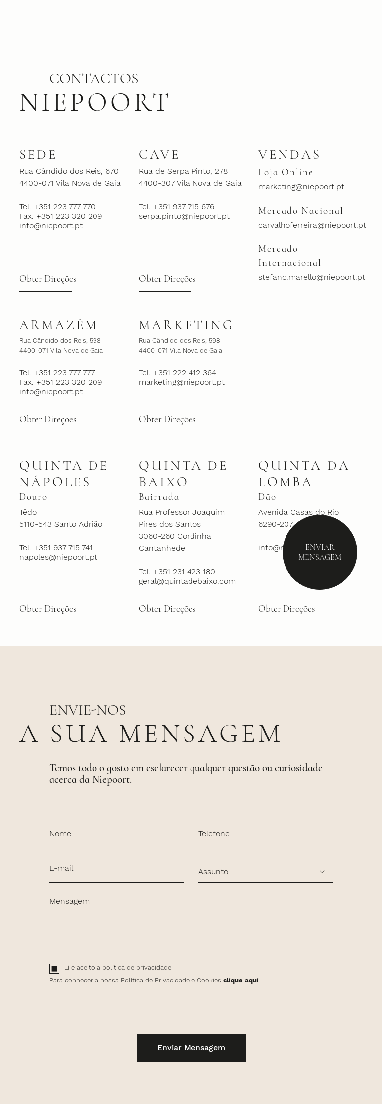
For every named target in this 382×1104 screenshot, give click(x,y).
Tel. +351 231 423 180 (177, 571)
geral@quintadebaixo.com (187, 581)
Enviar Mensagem (319, 552)
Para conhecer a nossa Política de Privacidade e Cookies (154, 980)
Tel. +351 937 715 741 (56, 547)
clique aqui (241, 980)
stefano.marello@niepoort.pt (310, 277)
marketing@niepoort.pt (301, 186)
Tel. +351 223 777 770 (57, 206)
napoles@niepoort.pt (58, 557)
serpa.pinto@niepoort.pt (184, 216)
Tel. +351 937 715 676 (176, 206)
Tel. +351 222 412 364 (177, 372)
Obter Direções (47, 278)
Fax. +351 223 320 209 (60, 216)
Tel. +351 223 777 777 (57, 372)
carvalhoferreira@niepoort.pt (310, 225)
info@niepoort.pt (51, 225)
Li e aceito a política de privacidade (117, 967)
